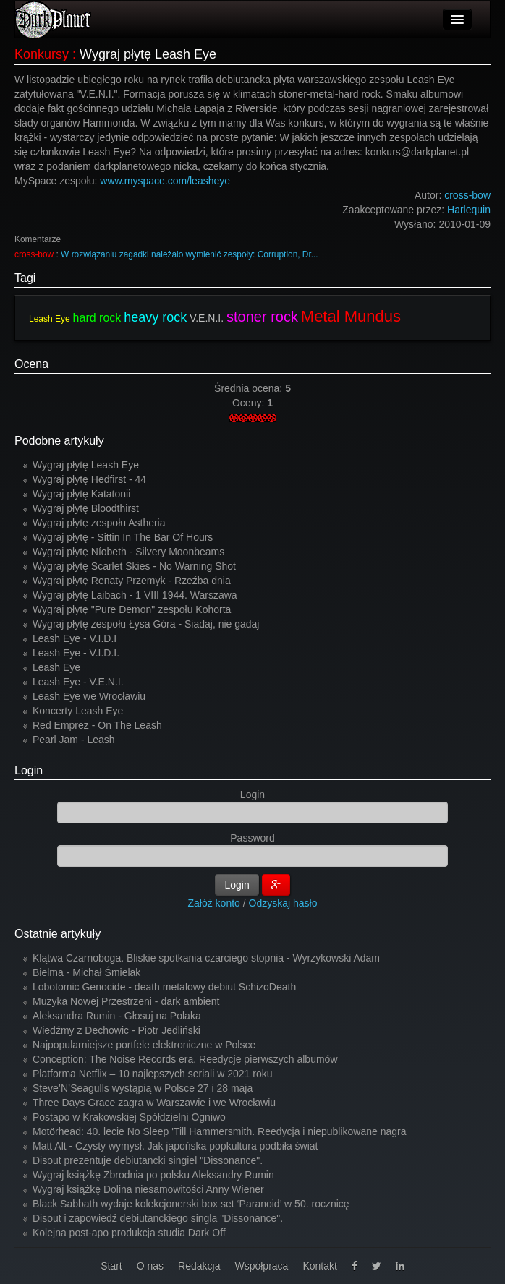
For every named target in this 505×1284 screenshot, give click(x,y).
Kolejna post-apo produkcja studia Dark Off (129, 1232)
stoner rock (262, 317)
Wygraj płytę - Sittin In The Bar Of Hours (123, 537)
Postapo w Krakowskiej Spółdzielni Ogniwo (129, 1117)
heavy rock (155, 317)
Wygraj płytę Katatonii (81, 494)
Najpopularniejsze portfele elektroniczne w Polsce (144, 1044)
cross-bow (34, 254)
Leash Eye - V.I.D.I (74, 638)
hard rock (97, 318)
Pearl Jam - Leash (74, 739)
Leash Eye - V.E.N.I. (78, 682)
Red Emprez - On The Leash (97, 725)
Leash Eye (49, 319)
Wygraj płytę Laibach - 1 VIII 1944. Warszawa (135, 595)
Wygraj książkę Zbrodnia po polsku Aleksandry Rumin (153, 1175)
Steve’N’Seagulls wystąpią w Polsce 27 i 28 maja (142, 1088)
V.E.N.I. (207, 318)
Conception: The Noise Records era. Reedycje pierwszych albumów (185, 1059)
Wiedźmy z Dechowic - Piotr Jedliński (116, 1030)
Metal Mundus (351, 316)
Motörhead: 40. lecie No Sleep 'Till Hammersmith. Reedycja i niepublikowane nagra (220, 1131)
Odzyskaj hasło (283, 903)
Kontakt (319, 1266)
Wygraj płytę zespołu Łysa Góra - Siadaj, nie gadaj (146, 624)
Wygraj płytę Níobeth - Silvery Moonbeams (128, 551)
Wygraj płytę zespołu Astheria (99, 522)
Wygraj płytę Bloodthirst (86, 508)
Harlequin (469, 209)
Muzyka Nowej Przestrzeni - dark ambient (126, 1001)
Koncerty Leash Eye (78, 710)
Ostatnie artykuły (57, 934)
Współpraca (261, 1266)
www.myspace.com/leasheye (165, 181)
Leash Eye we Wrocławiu (89, 696)
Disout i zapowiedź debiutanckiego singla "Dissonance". (158, 1218)
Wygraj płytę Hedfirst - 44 (89, 479)
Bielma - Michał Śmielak (86, 972)
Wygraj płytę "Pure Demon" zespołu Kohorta (132, 609)
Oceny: (249, 402)
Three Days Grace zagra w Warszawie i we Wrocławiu (154, 1102)
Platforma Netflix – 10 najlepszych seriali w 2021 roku (153, 1073)
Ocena (31, 364)
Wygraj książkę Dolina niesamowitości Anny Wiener (148, 1189)
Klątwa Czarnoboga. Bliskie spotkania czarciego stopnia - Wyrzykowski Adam (206, 958)
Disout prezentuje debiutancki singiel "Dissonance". (148, 1160)
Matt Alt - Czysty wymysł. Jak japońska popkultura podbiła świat (175, 1146)
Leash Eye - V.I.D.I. (76, 653)
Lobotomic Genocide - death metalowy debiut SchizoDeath (164, 987)
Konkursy (41, 54)
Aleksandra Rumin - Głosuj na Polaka (117, 1016)
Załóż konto (214, 903)
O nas (150, 1266)
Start (111, 1266)
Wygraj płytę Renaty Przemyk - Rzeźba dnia (132, 580)
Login (28, 770)
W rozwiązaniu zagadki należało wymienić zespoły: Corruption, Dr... (189, 254)
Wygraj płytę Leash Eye (86, 465)
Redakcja (199, 1266)
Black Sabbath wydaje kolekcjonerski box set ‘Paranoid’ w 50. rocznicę (191, 1204)
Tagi (24, 278)
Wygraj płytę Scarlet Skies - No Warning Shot (134, 566)
